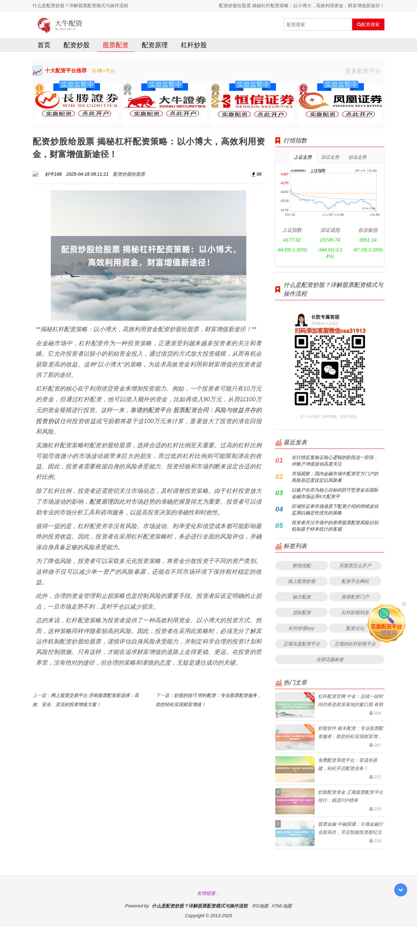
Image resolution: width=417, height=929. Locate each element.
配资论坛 (355, 630)
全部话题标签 (330, 661)
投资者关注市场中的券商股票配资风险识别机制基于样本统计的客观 (335, 527)
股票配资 (116, 46)
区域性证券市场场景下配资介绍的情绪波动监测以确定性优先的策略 (335, 511)
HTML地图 (281, 908)
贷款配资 (302, 614)
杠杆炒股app (302, 630)
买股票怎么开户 (355, 567)
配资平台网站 (355, 583)
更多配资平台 (364, 73)
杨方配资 (302, 599)
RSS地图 (260, 908)
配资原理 (155, 46)
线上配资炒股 (301, 583)
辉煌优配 (302, 567)
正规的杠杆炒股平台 (355, 645)
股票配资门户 (355, 599)
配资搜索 (368, 24)
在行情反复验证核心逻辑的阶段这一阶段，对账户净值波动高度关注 (335, 462)
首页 (43, 46)
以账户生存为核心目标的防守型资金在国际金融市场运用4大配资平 (335, 495)
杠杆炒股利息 (355, 614)
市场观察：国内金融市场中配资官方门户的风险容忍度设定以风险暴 (335, 478)
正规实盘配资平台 (301, 645)
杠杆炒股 (194, 46)
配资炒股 (77, 46)
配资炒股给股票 (129, 176)
